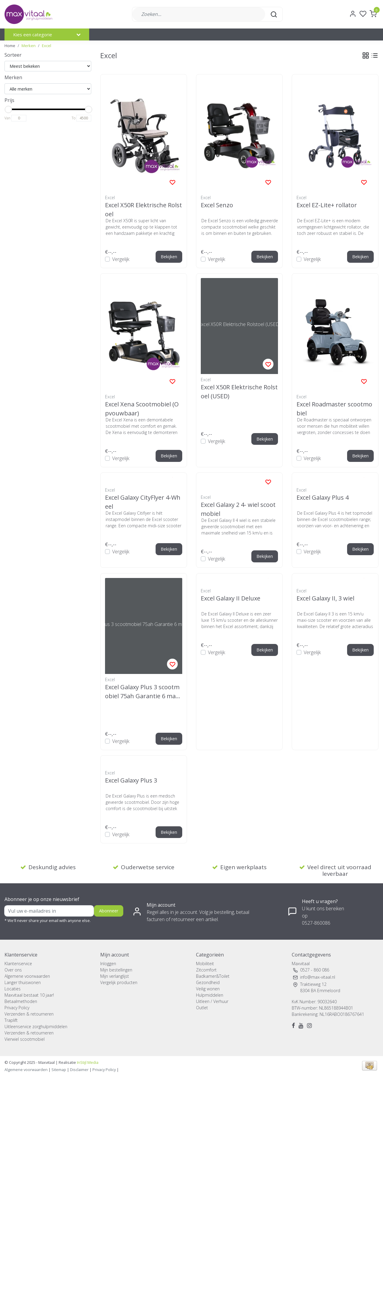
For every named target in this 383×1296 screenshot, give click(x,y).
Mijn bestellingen (116, 970)
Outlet (202, 1007)
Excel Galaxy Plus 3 (131, 780)
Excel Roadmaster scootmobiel (334, 408)
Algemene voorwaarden (27, 976)
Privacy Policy (16, 1007)
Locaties (12, 989)
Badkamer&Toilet (213, 976)
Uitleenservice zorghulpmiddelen (35, 1026)
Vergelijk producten (118, 982)
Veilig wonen (208, 989)
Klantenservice (18, 963)
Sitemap (58, 1069)
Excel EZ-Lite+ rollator (327, 205)
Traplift (11, 1020)
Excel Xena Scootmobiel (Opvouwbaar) (142, 408)
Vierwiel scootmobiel (24, 1039)
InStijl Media (87, 1062)
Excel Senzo (217, 205)
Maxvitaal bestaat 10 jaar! (29, 995)
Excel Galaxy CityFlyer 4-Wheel (142, 501)
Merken (29, 45)
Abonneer (108, 911)
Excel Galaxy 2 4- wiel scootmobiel (238, 509)
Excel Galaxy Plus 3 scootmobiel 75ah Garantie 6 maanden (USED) (142, 691)
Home (9, 45)
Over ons (13, 970)
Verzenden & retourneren (29, 1014)
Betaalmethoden (20, 1001)
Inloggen (108, 963)
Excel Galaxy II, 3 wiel (325, 598)
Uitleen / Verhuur (212, 1001)
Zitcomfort (206, 970)
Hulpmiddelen (209, 995)
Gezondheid (208, 982)
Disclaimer (79, 1069)
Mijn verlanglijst (114, 976)
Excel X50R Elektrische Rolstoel (143, 209)
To (73, 118)
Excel (46, 45)
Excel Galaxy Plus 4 (323, 497)
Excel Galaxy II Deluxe (230, 598)
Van (7, 118)
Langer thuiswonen (22, 982)
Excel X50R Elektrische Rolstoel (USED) (239, 391)
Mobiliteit (205, 963)
